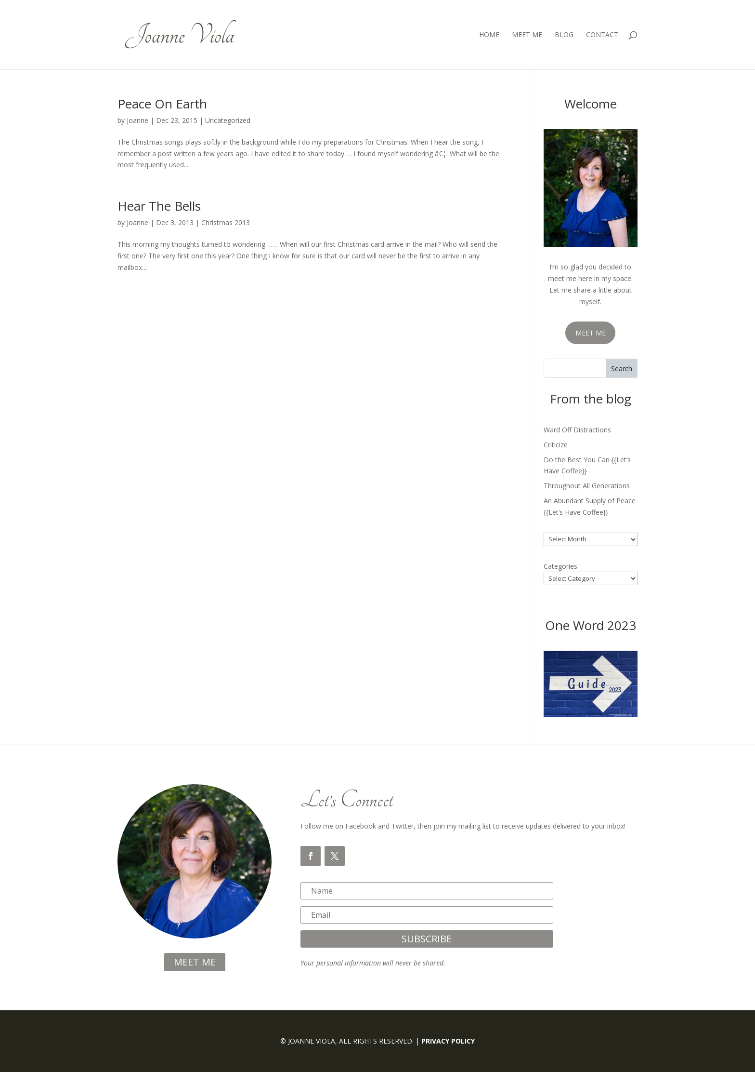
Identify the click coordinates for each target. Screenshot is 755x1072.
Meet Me (527, 35)
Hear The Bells (159, 205)
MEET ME (590, 332)
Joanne (137, 120)
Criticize (556, 444)
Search (621, 368)
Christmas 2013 (225, 222)
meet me (195, 961)
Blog (564, 35)
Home (489, 35)
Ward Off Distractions (577, 429)
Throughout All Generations (587, 485)
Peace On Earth (162, 103)
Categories (560, 566)
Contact (602, 35)
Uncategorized (227, 120)
